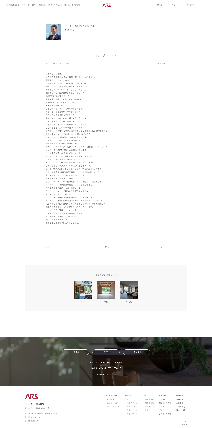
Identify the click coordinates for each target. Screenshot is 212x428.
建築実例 (42, 5)
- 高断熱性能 (148, 399)
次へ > (163, 247)
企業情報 (179, 403)
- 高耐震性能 (148, 403)
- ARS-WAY (110, 399)
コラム (67, 5)
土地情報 (179, 395)
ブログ (161, 410)
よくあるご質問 (165, 414)
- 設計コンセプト (112, 403)
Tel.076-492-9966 (106, 368)
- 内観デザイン (131, 403)
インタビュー (164, 399)
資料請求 (190, 5)
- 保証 (146, 410)
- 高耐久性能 (148, 406)
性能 (34, 5)
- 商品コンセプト (112, 406)
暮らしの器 (181, 410)
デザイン (26, 5)
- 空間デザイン (131, 399)
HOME (47, 63)
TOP (184, 424)
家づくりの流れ (55, 5)
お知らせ (179, 399)
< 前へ (48, 247)
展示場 (160, 5)
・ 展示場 (74, 352)
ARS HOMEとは (13, 5)
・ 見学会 (105, 352)
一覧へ (106, 247)
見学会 (174, 5)
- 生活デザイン (131, 410)
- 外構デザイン (131, 414)
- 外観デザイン (131, 406)
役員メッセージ (57, 63)
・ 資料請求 (135, 352)
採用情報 (76, 5)
